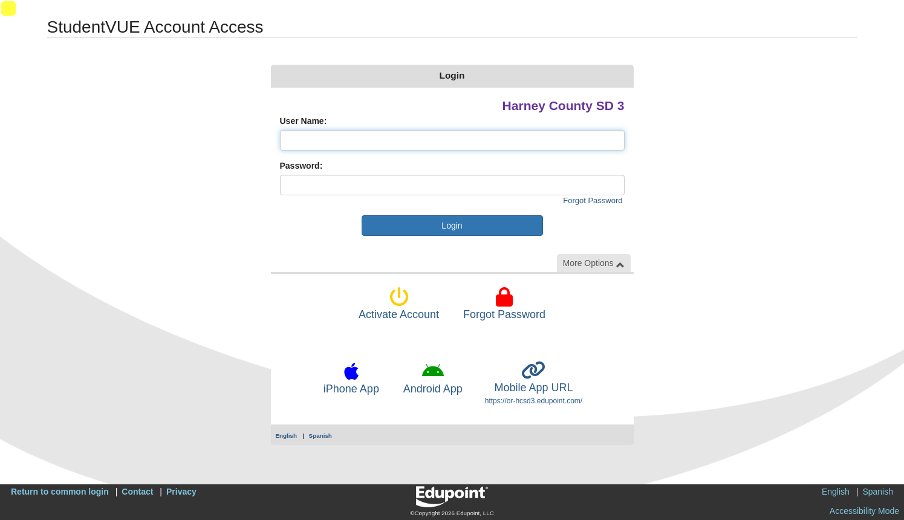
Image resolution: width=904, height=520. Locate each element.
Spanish (320, 435)
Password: (301, 166)
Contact (137, 491)
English (287, 435)
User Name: (303, 121)
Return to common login (60, 491)
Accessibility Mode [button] (864, 511)
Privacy (181, 491)
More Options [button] (594, 263)
